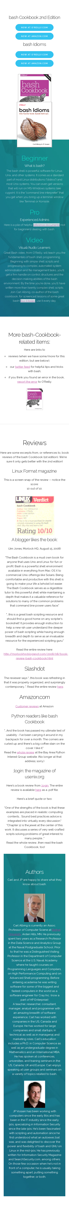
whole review (25, 752)
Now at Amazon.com (34, 36)
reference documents (46, 225)
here (60, 686)
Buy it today (27, 300)
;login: (45, 785)
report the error (27, 381)
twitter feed (22, 366)
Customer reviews (27, 706)
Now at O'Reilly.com (34, 27)
